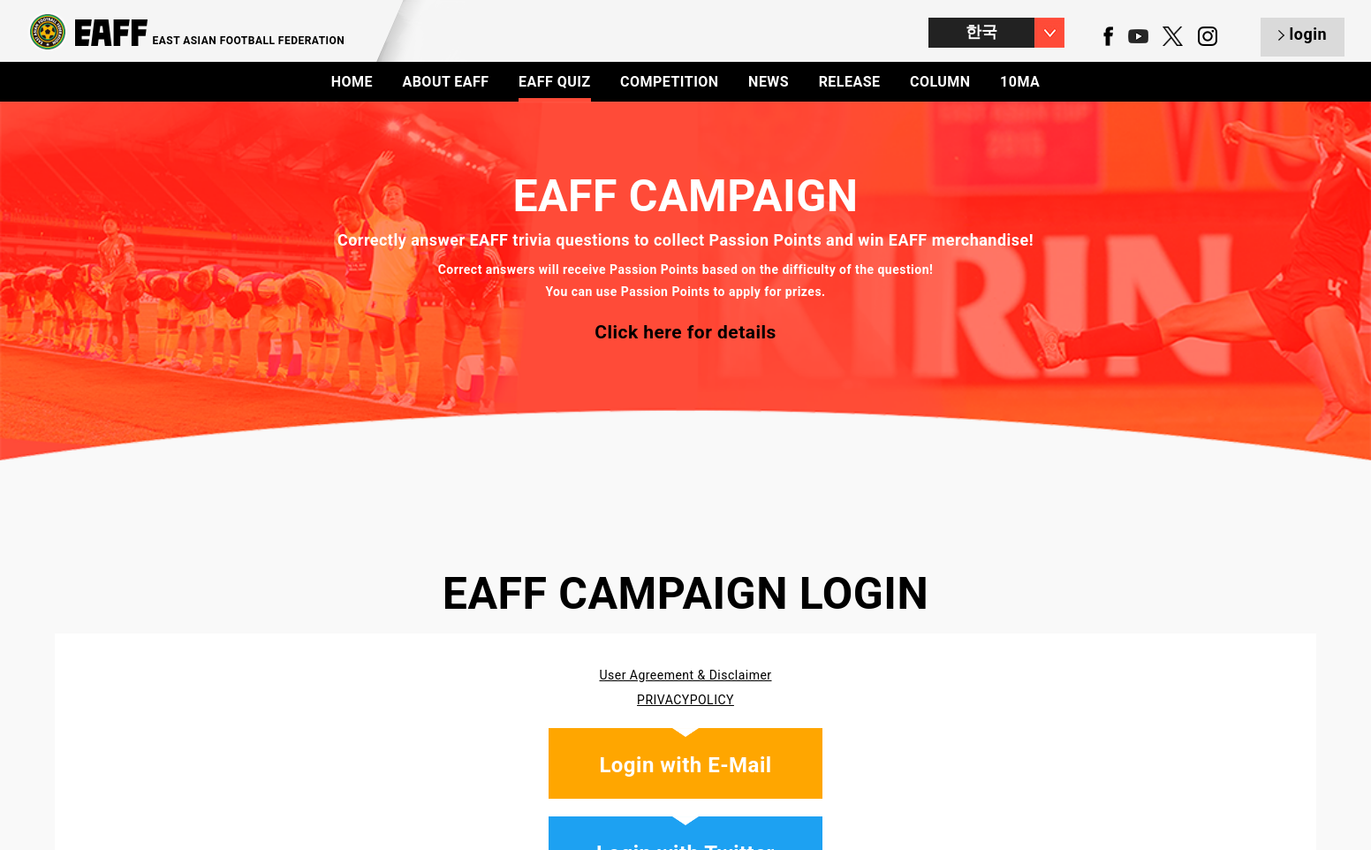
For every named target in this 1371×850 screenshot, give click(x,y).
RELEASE (850, 81)
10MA (1020, 81)
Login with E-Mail (685, 765)
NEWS (768, 81)
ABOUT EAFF (445, 81)
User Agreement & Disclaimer (685, 675)
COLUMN (940, 81)
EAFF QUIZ (555, 81)
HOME (352, 81)
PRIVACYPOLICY (685, 700)
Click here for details (685, 332)
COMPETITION (669, 81)
